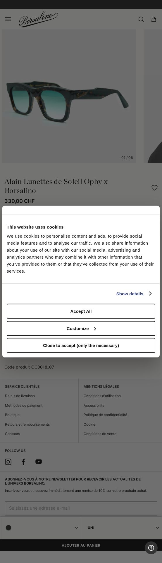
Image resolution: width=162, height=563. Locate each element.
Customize (81, 328)
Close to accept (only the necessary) (81, 345)
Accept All (81, 311)
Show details (130, 293)
